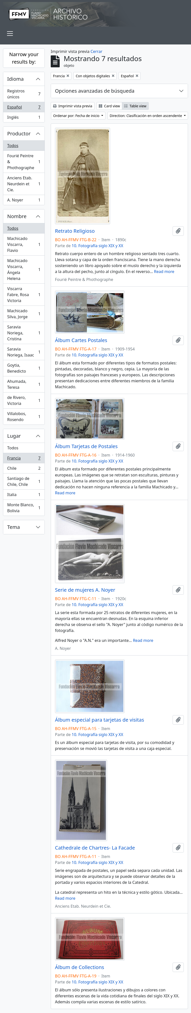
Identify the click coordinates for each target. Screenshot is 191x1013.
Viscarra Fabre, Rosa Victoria (24, 294)
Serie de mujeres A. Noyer (85, 590)
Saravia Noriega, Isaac (24, 352)
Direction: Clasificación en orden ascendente (146, 115)
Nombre (16, 216)
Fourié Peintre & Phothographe (24, 161)
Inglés (24, 118)
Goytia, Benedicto (24, 368)
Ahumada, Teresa (24, 384)
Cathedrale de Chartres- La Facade (95, 848)
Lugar (14, 435)
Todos (12, 145)
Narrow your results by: (24, 58)
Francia (24, 459)
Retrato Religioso (75, 231)
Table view (135, 106)
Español (24, 108)
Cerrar (96, 51)
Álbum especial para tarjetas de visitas (99, 720)
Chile (24, 469)
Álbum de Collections (79, 967)
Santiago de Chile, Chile (24, 481)
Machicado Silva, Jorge (24, 313)
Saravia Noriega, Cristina (24, 333)
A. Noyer (24, 201)
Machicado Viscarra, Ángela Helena (24, 269)
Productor (19, 133)
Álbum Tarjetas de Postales (86, 446)
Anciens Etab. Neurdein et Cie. (24, 184)
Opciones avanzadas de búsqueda (95, 90)
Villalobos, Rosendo (24, 416)
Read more (164, 271)
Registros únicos (24, 94)
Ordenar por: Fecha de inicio (76, 115)
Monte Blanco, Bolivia (24, 507)
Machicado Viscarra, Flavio (24, 244)
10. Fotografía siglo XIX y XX (97, 245)
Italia (24, 496)
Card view (109, 106)
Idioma (15, 79)
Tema (13, 527)
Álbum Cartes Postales (81, 340)
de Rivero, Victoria (24, 400)
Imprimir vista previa (72, 106)
